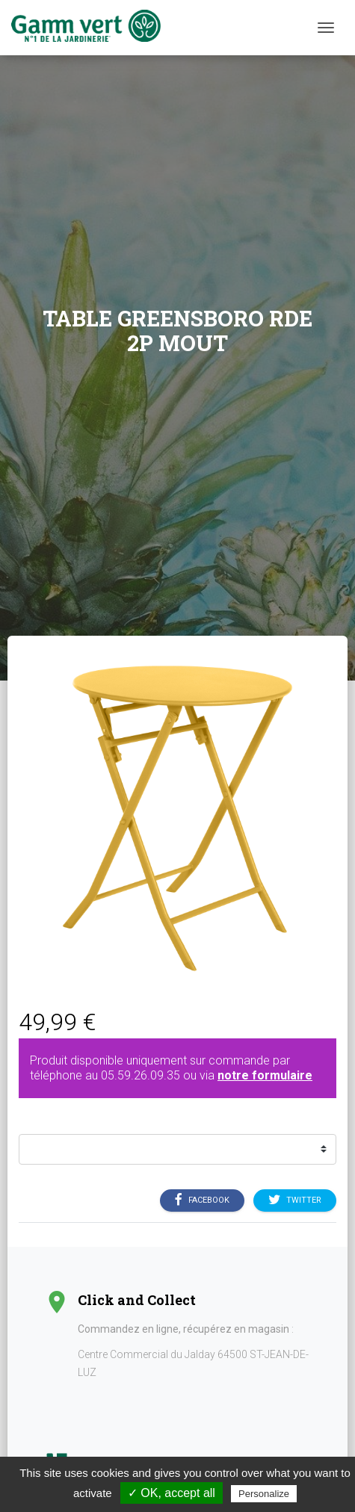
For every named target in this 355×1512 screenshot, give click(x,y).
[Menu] (326, 28)
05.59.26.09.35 (140, 1075)
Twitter (294, 1200)
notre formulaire (264, 1075)
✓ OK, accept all (171, 1493)
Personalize (263, 1493)
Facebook (202, 1200)
